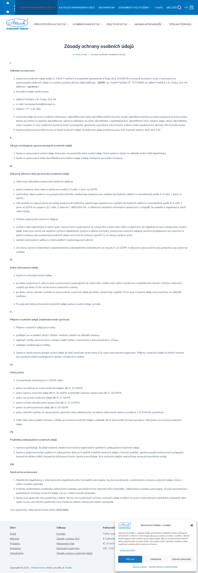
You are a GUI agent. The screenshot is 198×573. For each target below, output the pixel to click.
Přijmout (130, 559)
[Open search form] (179, 7)
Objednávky (17, 553)
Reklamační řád (65, 543)
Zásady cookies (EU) (68, 538)
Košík (13, 533)
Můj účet (14, 538)
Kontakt (61, 533)
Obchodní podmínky (68, 548)
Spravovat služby (127, 550)
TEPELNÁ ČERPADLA (181, 24)
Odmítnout (155, 559)
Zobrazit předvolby (181, 559)
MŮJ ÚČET (174, 7)
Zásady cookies (140, 566)
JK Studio (67, 567)
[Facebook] (8, 3)
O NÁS (159, 7)
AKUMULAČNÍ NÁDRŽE (150, 24)
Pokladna (15, 548)
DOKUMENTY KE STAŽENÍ (135, 7)
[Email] (8, 12)
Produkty (15, 543)
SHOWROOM (106, 7)
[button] (191, 525)
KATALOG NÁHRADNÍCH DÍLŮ (77, 7)
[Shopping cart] (188, 7)
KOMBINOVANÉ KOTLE (88, 24)
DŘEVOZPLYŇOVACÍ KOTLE (51, 24)
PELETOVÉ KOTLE (119, 24)
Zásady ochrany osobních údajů (163, 566)
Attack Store (38, 567)
